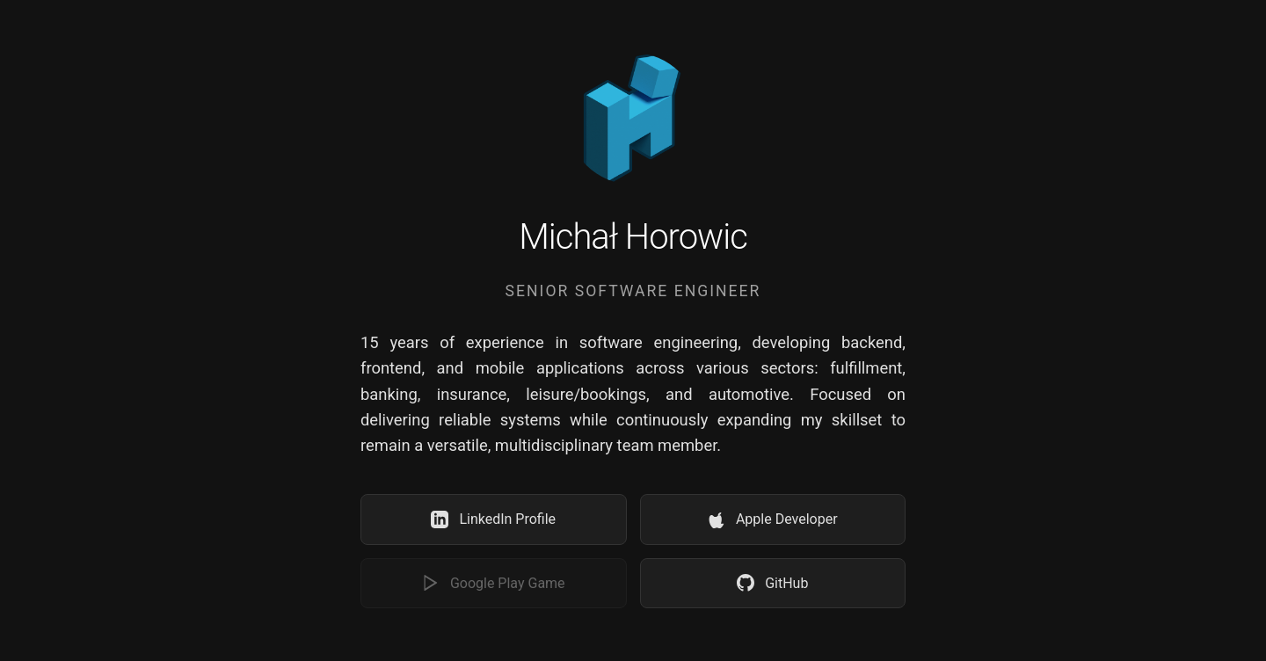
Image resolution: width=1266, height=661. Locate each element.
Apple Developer (773, 519)
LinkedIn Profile (493, 519)
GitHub (772, 583)
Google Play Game (493, 583)
